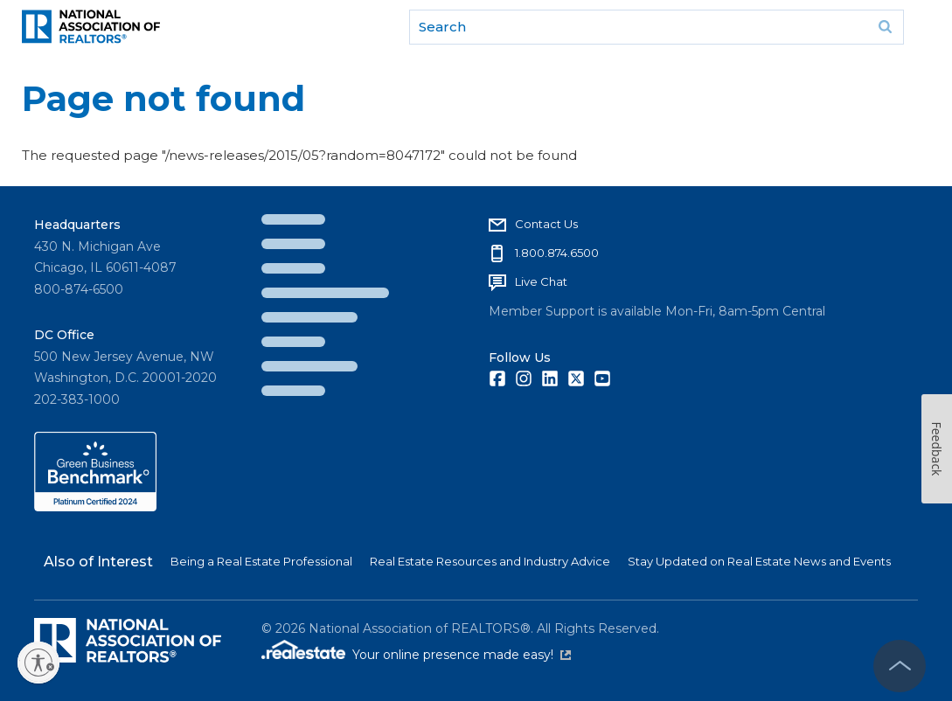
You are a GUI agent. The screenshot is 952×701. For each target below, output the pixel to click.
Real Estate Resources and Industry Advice (490, 561)
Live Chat (541, 281)
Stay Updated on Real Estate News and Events (759, 561)
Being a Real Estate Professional (261, 561)
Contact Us (546, 224)
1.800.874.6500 (557, 253)
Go (884, 27)
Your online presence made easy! (461, 655)
